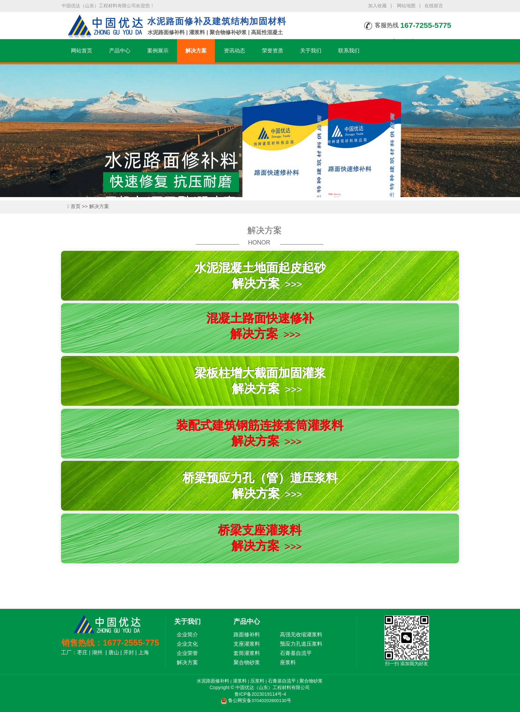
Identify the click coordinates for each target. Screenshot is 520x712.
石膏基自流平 (282, 681)
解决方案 (196, 50)
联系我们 (348, 50)
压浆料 (257, 681)
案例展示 (157, 50)
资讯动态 (234, 50)
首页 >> (80, 206)
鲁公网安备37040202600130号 (260, 700)
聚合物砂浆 (311, 681)
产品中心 (119, 50)
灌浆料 (240, 681)
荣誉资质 (272, 50)
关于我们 (310, 50)
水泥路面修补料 (212, 681)
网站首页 (81, 50)
